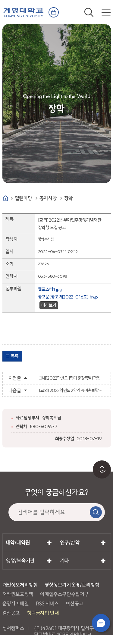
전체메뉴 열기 (106, 12)
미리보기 (48, 305)
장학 (68, 198)
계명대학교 (23, 11)
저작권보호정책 (17, 594)
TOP (102, 471)
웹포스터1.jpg (50, 289)
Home (5, 198)
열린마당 (23, 198)
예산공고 (74, 603)
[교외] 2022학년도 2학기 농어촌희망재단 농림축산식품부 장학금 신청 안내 (72, 390)
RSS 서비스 (47, 603)
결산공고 (11, 613)
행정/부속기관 (20, 560)
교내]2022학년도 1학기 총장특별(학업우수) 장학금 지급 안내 (72, 378)
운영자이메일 (15, 603)
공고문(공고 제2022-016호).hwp (68, 297)
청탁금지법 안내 (43, 613)
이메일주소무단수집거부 (64, 594)
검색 (89, 12)
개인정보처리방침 (20, 585)
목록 (15, 356)
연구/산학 (70, 542)
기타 (64, 560)
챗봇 (101, 623)
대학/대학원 (18, 542)
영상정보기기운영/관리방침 (72, 585)
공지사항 (48, 198)
